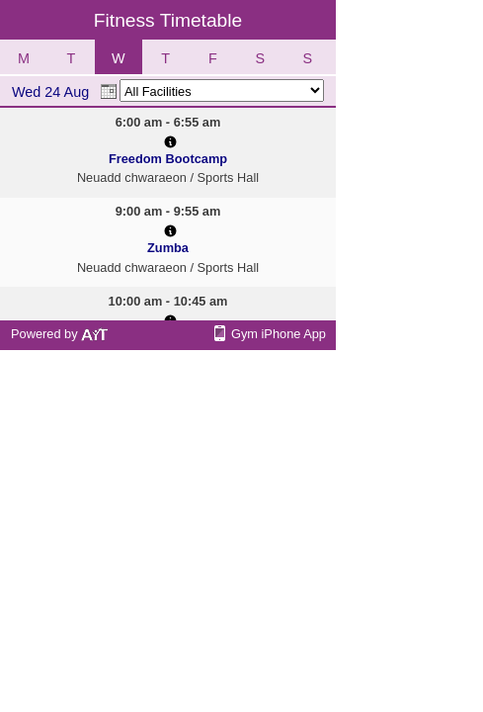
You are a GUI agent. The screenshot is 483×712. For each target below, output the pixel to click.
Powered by (60, 333)
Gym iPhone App (278, 333)
